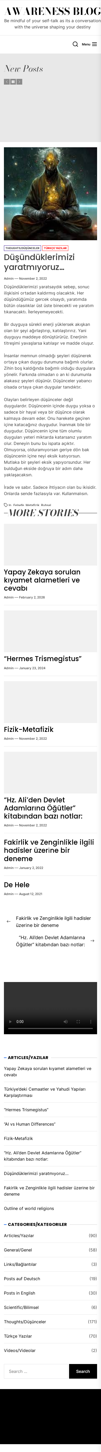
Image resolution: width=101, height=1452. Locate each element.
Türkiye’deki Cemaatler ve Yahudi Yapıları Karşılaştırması (45, 1092)
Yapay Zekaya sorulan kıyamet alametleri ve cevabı (42, 580)
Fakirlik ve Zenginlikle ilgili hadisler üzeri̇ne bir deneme (49, 850)
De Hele (17, 885)
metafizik (33, 505)
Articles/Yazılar (19, 1235)
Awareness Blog (52, 11)
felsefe (18, 505)
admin (9, 278)
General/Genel (18, 1250)
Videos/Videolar (20, 1350)
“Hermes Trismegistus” (43, 658)
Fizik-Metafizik (29, 729)
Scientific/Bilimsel (21, 1307)
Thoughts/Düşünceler (22, 248)
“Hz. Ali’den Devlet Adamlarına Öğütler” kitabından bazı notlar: (43, 808)
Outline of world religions (29, 1208)
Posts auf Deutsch (22, 1278)
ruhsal (46, 505)
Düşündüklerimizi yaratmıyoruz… (36, 1173)
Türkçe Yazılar (55, 248)
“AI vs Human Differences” (29, 1124)
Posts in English (19, 1293)
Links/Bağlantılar (20, 1264)
